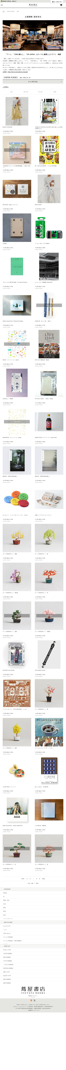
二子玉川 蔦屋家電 (8, 985)
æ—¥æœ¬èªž (57, 1)
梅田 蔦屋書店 (7, 1018)
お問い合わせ (6, 933)
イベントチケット (8, 918)
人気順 (11, 91)
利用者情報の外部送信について (11, 963)
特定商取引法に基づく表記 (10, 948)
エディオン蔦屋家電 (8, 1040)
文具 (4, 904)
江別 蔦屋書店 (7, 1007)
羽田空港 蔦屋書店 (8, 988)
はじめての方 (6, 926)
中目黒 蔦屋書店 (7, 974)
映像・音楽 (6, 900)
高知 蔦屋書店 (7, 1029)
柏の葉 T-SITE (7, 996)
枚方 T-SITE (6, 1022)
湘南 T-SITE (6, 992)
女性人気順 (40, 91)
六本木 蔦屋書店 (7, 981)
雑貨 (4, 907)
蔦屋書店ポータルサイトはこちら (33, 1049)
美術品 (5, 893)
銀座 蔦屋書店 (7, 977)
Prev (23, 878)
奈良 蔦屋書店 (7, 1025)
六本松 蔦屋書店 (7, 1036)
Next (43, 878)
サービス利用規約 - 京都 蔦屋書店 (12, 940)
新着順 (55, 91)
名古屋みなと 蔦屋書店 (9, 1010)
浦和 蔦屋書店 (7, 999)
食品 (4, 915)
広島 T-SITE (6, 1033)
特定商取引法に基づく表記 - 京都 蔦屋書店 (14, 951)
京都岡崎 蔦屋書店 (8, 1014)
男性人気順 (26, 91)
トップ (4, 11)
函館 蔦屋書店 (7, 1003)
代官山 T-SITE (7, 970)
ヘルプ (5, 929)
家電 (4, 911)
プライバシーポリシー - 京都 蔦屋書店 (13, 959)
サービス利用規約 (8, 937)
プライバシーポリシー (9, 955)
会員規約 (5, 944)
